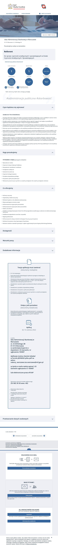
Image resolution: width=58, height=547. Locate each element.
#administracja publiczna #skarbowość (29, 98)
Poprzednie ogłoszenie (21, 436)
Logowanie (29, 514)
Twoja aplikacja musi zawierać (29, 269)
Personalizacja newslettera (29, 468)
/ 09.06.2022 (48, 35)
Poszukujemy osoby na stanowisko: (14, 46)
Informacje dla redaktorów (28, 521)
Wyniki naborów (26, 13)
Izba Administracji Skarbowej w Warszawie (20, 39)
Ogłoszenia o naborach (12, 13)
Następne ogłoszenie (37, 436)
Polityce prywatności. (31, 544)
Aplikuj (29, 329)
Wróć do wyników (46, 13)
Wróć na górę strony (29, 449)
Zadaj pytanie (29, 495)
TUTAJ (28, 91)
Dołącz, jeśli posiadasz (29, 307)
